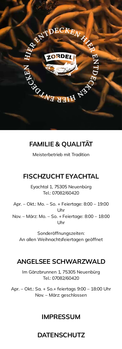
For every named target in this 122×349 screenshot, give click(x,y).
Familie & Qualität (61, 144)
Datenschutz (61, 335)
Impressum (61, 317)
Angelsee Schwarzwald (61, 261)
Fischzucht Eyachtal (61, 176)
